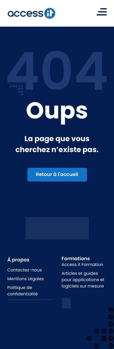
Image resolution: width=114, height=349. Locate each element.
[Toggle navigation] (102, 11)
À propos (18, 259)
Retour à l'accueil (57, 174)
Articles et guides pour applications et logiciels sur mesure (83, 279)
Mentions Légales (25, 279)
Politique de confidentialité (22, 290)
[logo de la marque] (31, 13)
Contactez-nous (24, 270)
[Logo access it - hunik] (57, 234)
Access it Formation (82, 264)
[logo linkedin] (66, 303)
